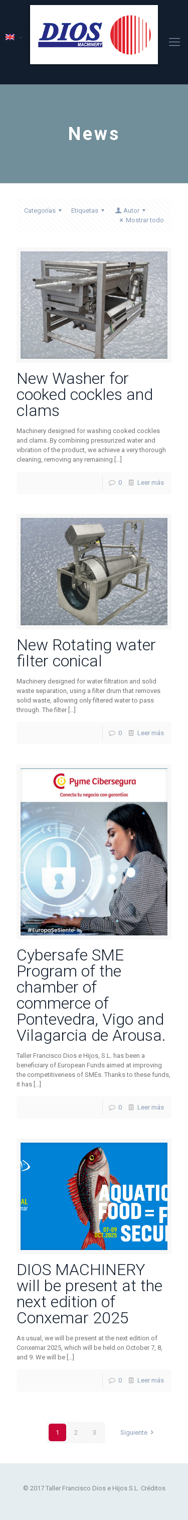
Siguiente (138, 1432)
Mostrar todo (140, 220)
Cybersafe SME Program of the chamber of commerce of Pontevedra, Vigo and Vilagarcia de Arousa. (91, 995)
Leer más (150, 482)
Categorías (44, 210)
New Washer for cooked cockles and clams (85, 394)
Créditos (153, 1488)
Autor (131, 210)
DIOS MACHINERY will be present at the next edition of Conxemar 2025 (89, 1293)
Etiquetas (89, 210)
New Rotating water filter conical (86, 652)
